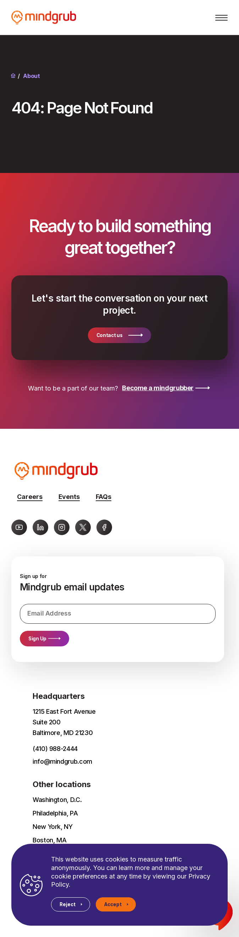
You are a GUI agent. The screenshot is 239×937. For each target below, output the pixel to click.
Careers (30, 496)
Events (69, 496)
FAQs (103, 496)
